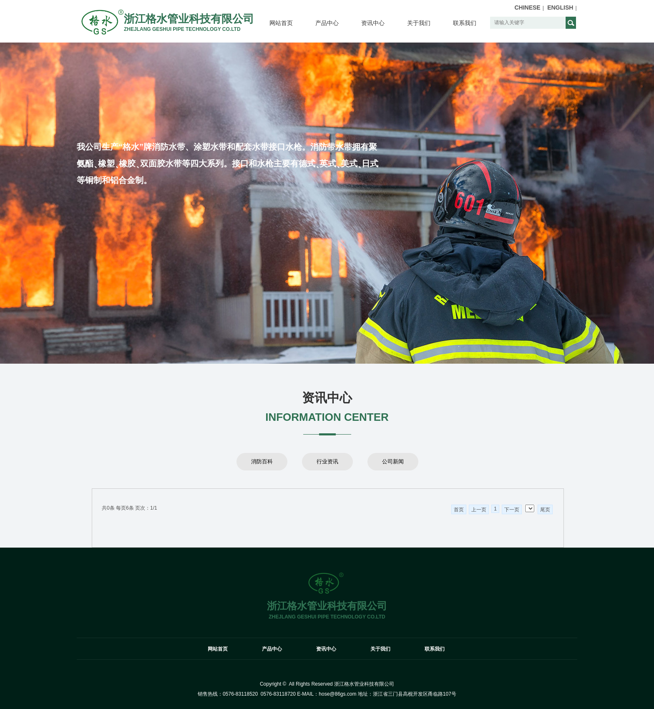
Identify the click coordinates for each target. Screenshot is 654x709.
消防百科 (262, 461)
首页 (459, 510)
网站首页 (281, 23)
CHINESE (527, 7)
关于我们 (418, 23)
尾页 (545, 510)
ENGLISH (560, 7)
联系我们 (464, 23)
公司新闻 (393, 461)
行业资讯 (327, 461)
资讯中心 (373, 23)
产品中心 (327, 23)
